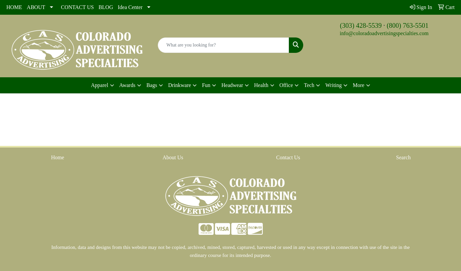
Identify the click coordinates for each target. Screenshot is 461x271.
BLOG (106, 7)
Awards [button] (127, 85)
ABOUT (36, 7)
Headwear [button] (232, 85)
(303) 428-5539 (361, 25)
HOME (14, 7)
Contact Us (288, 157)
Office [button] (286, 85)
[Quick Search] (224, 45)
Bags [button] (151, 85)
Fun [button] (206, 85)
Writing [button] (333, 85)
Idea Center (130, 7)
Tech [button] (309, 85)
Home (57, 157)
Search (403, 157)
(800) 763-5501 (408, 25)
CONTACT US (77, 7)
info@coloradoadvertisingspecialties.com (384, 33)
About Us (172, 157)
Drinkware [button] (179, 85)
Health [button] (261, 85)
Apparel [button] (99, 85)
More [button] (358, 85)
